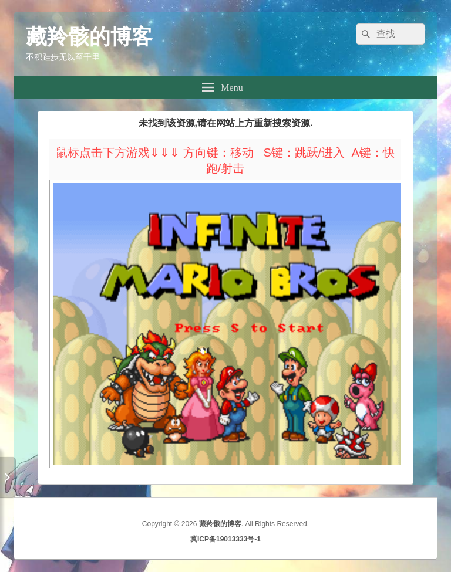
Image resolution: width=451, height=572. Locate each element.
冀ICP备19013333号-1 (225, 539)
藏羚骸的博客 (89, 37)
